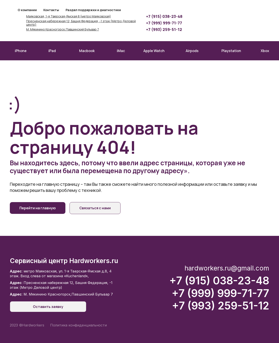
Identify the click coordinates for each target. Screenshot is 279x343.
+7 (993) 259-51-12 (164, 29)
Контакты (51, 10)
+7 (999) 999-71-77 (164, 22)
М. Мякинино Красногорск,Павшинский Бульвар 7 (62, 29)
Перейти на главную (37, 208)
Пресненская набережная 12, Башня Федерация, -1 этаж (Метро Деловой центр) (81, 23)
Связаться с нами (96, 208)
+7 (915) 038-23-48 (164, 16)
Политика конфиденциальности (78, 325)
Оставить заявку (41, 306)
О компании (27, 10)
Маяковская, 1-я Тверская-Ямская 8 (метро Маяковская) (68, 16)
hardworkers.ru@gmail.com (227, 268)
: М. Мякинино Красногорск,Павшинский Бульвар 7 (61, 294)
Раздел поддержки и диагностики (93, 10)
